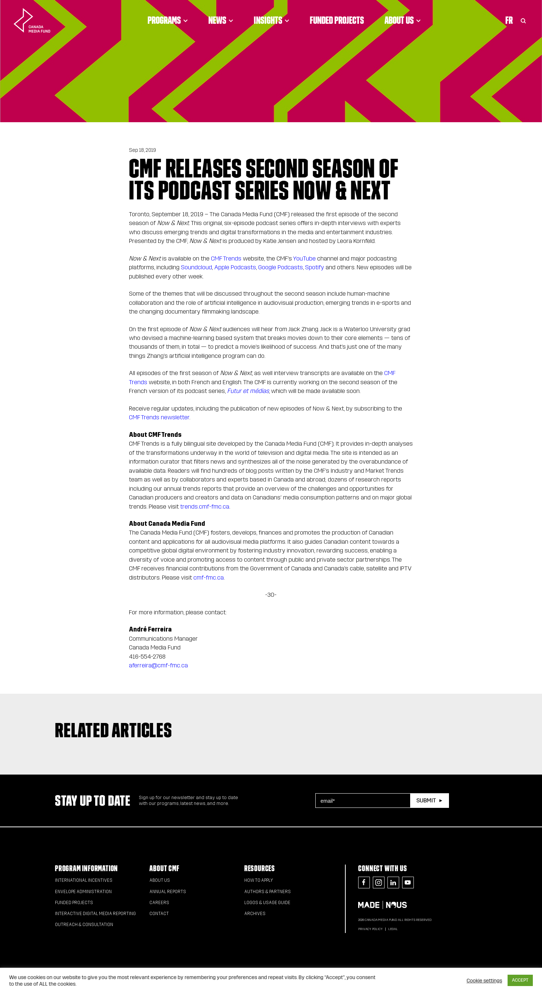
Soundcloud (196, 267)
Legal (393, 929)
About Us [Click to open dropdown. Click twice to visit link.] (403, 20)
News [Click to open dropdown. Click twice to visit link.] (220, 20)
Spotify (314, 267)
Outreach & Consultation (84, 924)
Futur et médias (248, 391)
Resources (259, 868)
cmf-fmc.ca (208, 577)
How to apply (258, 880)
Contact (159, 913)
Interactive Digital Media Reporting (95, 913)
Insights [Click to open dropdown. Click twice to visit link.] (271, 20)
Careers (159, 902)
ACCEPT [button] (520, 980)
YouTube (304, 258)
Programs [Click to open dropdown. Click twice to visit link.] (168, 20)
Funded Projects (337, 20)
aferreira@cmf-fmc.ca (158, 665)
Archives (255, 913)
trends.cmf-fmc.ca (204, 506)
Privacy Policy (370, 929)
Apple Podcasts (235, 267)
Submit (426, 800)
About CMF (164, 868)
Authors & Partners (267, 891)
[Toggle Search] (523, 20)
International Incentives (83, 880)
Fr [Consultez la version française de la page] (509, 20)
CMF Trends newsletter (159, 417)
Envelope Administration (83, 891)
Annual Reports (167, 891)
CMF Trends (226, 258)
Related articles (113, 729)
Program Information (86, 868)
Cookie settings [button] (484, 980)
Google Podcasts (280, 267)
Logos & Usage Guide (267, 902)
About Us (159, 880)
